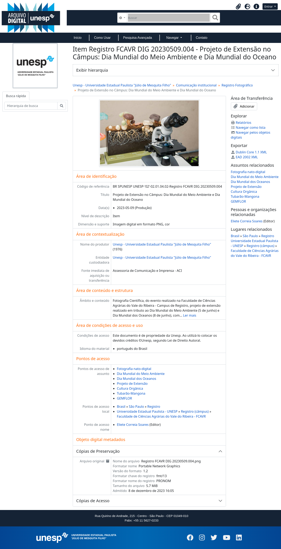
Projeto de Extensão (132, 383)
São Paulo (136, 406)
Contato (201, 37)
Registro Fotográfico (237, 85)
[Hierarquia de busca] (31, 106)
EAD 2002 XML (244, 157)
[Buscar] (169, 18)
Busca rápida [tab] (16, 96)
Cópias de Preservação (98, 451)
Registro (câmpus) (195, 411)
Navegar (173, 37)
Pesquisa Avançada (137, 37)
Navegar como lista (248, 127)
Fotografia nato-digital (134, 368)
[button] (238, 6)
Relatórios (241, 122)
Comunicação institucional (196, 85)
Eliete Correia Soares (133, 424)
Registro (153, 406)
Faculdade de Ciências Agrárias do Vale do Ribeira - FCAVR (161, 416)
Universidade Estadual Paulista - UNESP (147, 411)
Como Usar (102, 37)
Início (78, 37)
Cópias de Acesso (92, 500)
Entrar (268, 6)
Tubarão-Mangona (131, 393)
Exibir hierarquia (92, 70)
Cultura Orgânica (130, 388)
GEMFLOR (124, 398)
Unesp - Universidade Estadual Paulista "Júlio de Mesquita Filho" (122, 85)
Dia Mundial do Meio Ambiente (141, 373)
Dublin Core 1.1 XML (249, 152)
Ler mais (189, 315)
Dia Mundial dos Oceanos (136, 378)
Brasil (121, 406)
